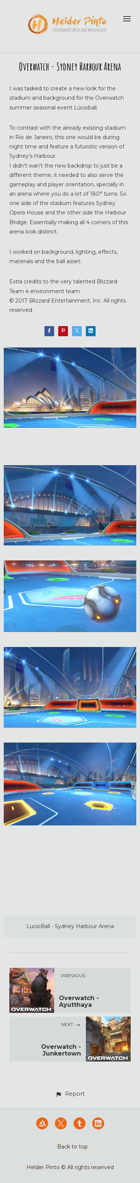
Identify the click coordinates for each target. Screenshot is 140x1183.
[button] (69, 1094)
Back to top (72, 1146)
